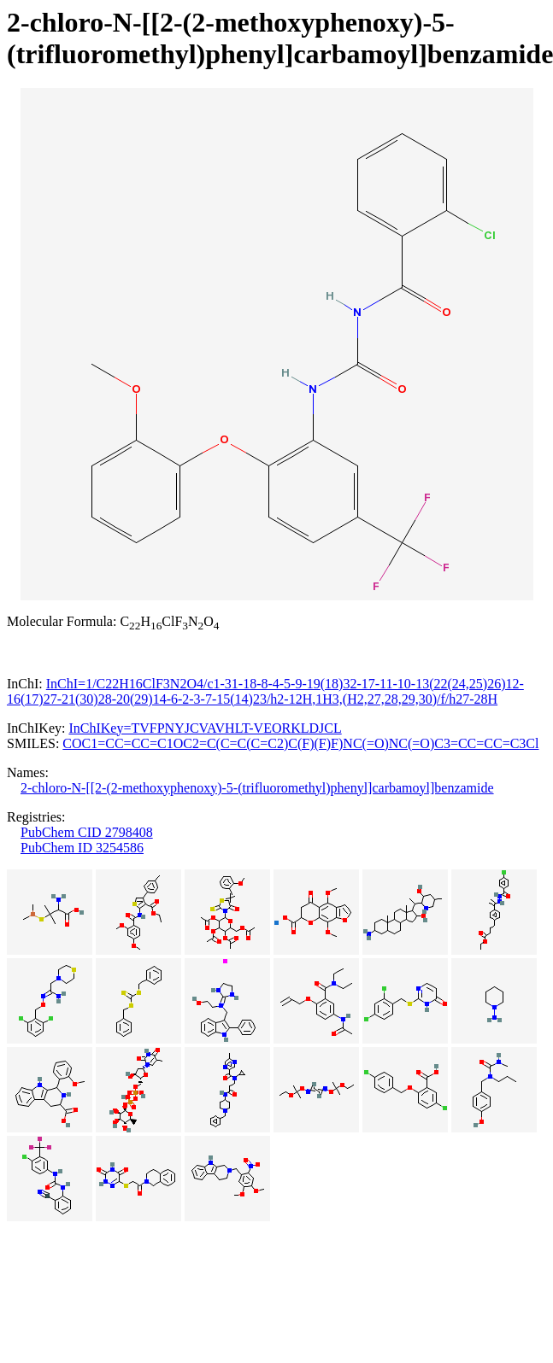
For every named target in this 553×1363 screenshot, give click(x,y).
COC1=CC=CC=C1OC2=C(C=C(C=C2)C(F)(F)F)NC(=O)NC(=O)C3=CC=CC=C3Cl (300, 743)
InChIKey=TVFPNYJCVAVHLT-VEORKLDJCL (204, 728)
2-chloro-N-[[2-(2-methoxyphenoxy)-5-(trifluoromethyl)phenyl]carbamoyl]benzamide (257, 788)
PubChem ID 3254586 (82, 847)
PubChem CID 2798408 (87, 832)
